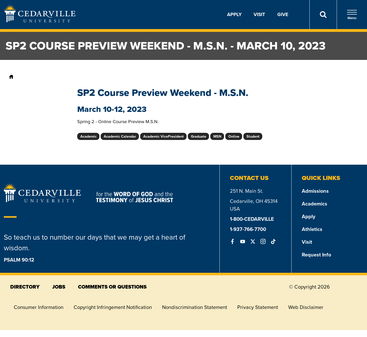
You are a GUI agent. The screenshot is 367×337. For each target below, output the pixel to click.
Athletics (312, 229)
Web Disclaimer (305, 307)
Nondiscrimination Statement (194, 307)
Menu (352, 14)
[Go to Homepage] (40, 21)
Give (282, 14)
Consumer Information (38, 307)
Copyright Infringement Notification (113, 307)
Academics (314, 204)
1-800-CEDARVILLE (252, 219)
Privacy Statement (257, 307)
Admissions (315, 191)
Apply (234, 14)
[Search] (323, 14)
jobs (58, 287)
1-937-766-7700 (248, 229)
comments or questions (112, 287)
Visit (259, 14)
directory (25, 287)
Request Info (316, 254)
